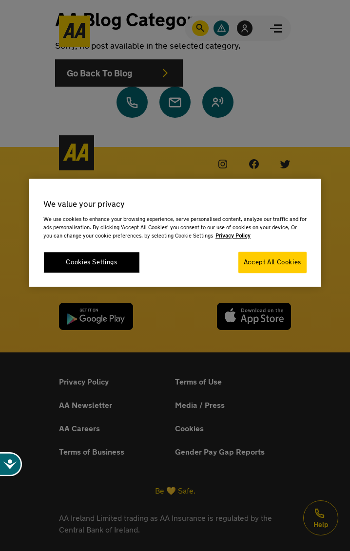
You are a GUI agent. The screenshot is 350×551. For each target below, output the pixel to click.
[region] (175, 232)
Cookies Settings (91, 262)
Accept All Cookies (272, 262)
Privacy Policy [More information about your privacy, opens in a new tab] (233, 235)
